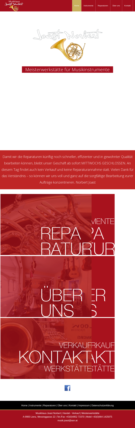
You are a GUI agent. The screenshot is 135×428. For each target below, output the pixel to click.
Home (76, 6)
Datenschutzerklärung (103, 405)
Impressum (84, 405)
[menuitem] (76, 5)
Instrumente (88, 6)
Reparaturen (103, 6)
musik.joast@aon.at (68, 420)
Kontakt (127, 6)
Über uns (116, 6)
